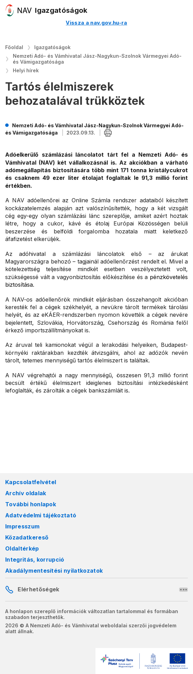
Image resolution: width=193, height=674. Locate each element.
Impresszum (22, 526)
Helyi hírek (26, 70)
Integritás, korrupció (34, 559)
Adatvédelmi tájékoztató (40, 515)
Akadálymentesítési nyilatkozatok (54, 570)
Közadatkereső (26, 537)
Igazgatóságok (52, 47)
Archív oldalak (25, 493)
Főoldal (14, 47)
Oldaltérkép (22, 548)
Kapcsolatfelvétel (30, 482)
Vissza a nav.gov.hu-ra (96, 22)
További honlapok (30, 504)
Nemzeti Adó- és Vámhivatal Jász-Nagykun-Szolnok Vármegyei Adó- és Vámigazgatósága (97, 59)
